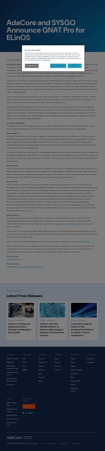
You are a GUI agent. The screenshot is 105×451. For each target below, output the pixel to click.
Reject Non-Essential (58, 66)
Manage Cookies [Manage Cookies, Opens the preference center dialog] (32, 66)
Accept (74, 66)
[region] (53, 58)
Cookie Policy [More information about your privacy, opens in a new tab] (46, 60)
